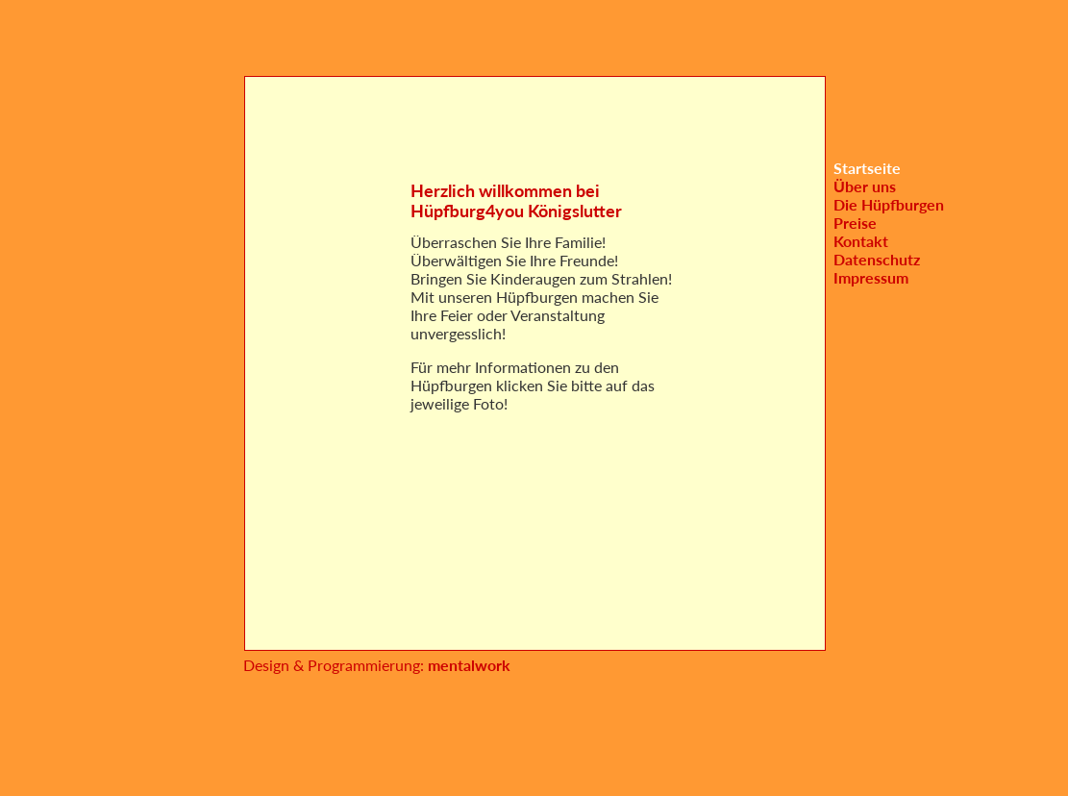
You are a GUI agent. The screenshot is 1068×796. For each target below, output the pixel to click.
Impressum (870, 277)
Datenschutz (876, 259)
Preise (855, 222)
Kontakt (860, 241)
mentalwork (467, 665)
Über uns (864, 186)
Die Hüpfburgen (888, 204)
